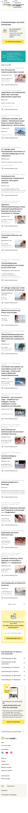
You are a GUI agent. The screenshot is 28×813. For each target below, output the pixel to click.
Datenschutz (11, 786)
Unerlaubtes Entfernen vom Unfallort (11, 236)
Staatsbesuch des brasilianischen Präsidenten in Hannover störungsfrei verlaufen (12, 179)
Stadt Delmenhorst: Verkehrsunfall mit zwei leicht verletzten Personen (12, 432)
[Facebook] (2, 752)
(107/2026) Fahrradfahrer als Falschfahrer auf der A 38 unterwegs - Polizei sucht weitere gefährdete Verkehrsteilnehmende (12, 371)
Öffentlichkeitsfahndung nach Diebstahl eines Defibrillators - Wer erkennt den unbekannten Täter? (12, 338)
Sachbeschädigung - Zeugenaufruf (9, 457)
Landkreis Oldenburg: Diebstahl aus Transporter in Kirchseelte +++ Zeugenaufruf (13, 510)
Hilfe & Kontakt (5, 778)
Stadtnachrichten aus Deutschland (11, 731)
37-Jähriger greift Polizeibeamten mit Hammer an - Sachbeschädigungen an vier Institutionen (13, 152)
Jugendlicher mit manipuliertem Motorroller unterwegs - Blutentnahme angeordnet (13, 94)
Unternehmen (5, 764)
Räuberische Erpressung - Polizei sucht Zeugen (11, 311)
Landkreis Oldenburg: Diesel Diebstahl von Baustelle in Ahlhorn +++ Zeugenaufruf (12, 560)
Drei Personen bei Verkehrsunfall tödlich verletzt (12, 71)
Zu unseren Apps (6, 745)
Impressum (4, 790)
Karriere (3, 761)
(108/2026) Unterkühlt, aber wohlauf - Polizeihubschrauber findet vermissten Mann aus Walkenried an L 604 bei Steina (13, 122)
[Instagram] (11, 752)
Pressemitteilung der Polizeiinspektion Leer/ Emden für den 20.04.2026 (12, 265)
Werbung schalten (6, 767)
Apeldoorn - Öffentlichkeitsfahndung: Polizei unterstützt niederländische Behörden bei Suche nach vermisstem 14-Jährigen (13, 209)
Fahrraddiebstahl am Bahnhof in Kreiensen (13, 584)
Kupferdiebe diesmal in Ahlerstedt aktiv (10, 534)
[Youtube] (7, 752)
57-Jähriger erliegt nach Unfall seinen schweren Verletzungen (13, 289)
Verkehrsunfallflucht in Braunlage (9, 483)
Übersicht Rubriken (6, 770)
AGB (2, 786)
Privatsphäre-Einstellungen (9, 795)
